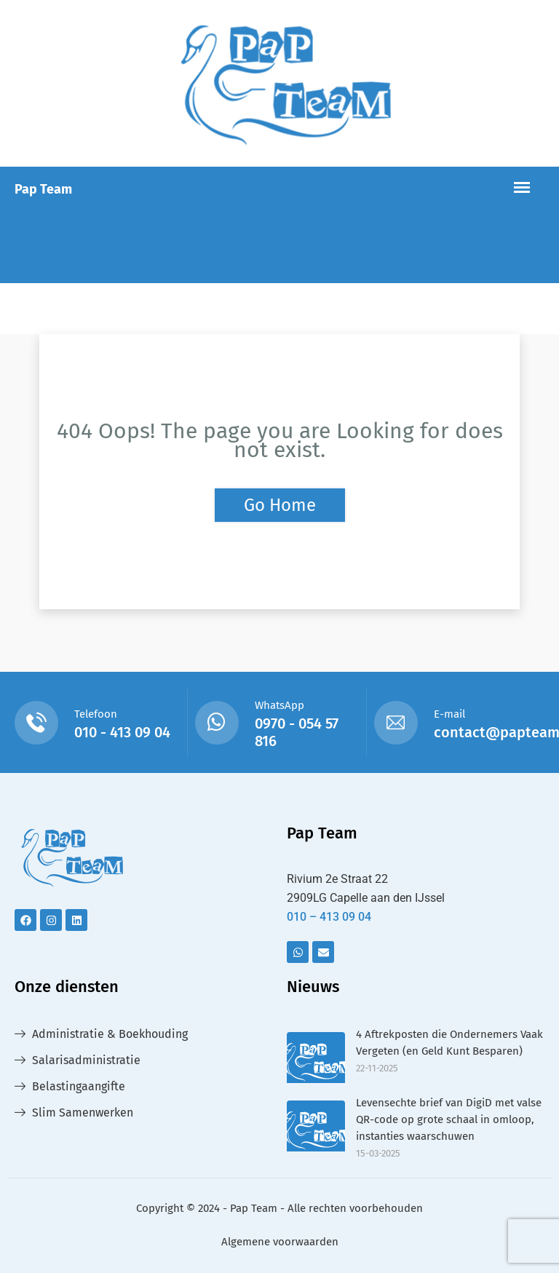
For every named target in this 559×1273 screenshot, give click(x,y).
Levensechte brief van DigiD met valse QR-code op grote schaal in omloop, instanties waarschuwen (449, 1119)
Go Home (280, 505)
